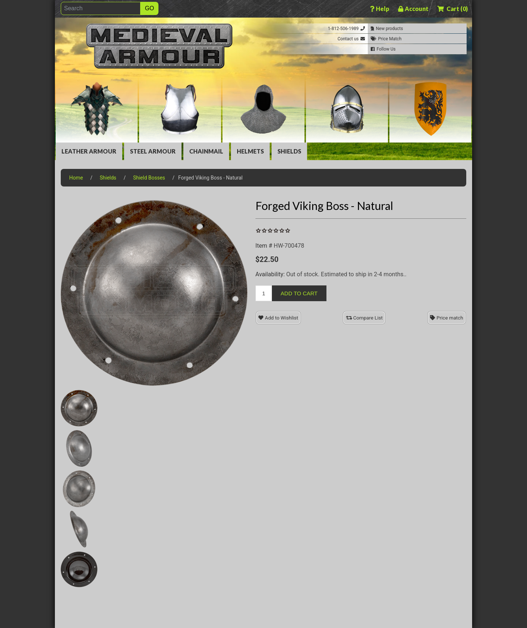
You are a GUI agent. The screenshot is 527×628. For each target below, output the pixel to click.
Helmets (250, 151)
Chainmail (206, 151)
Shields (289, 151)
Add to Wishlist (278, 318)
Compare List (364, 318)
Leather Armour (88, 151)
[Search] (101, 8)
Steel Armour (153, 151)
